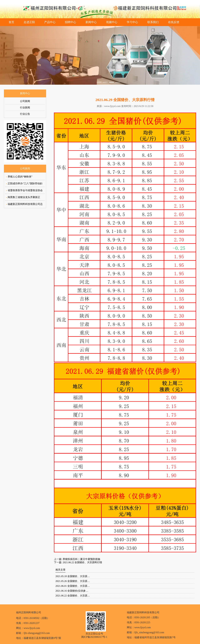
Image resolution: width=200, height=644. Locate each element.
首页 (11, 22)
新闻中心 (91, 22)
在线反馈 (173, 22)
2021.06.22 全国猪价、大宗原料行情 (82, 562)
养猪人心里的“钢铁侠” (20, 176)
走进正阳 (29, 22)
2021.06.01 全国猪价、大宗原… (72, 586)
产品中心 (49, 22)
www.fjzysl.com (112, 106)
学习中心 (132, 22)
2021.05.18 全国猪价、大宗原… (72, 576)
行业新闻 (25, 107)
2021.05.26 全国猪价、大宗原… (72, 581)
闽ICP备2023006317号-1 (94, 637)
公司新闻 (25, 101)
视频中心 (111, 22)
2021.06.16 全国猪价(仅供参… (71, 590)
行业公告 (25, 114)
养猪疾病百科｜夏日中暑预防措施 (81, 559)
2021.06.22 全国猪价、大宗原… (72, 595)
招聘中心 (70, 22)
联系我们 (153, 22)
